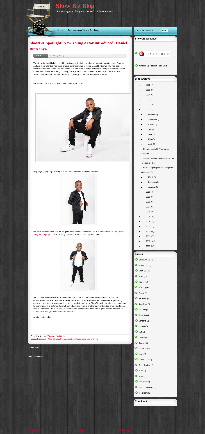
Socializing (143, 304)
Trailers (142, 337)
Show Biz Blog (75, 5)
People (141, 293)
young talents (92, 339)
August (151, 124)
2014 (148, 221)
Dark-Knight (143, 310)
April (150, 144)
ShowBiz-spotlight (67, 339)
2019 (148, 197)
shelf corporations (146, 387)
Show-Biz (142, 271)
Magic (141, 354)
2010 (148, 241)
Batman (142, 343)
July (150, 129)
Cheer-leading (144, 365)
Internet (142, 326)
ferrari (141, 376)
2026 (148, 85)
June (150, 134)
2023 (148, 100)
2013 (148, 226)
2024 (148, 95)
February (152, 182)
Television (143, 315)
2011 (148, 236)
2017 (148, 207)
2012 (148, 231)
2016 (148, 212)
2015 (148, 217)
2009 (148, 246)
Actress (142, 287)
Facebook (143, 298)
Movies (141, 282)
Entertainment (144, 260)
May (150, 139)
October (151, 115)
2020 (148, 192)
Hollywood (143, 265)
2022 (148, 105)
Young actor (81, 339)
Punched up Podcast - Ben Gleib (153, 66)
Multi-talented (53, 339)
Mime (141, 371)
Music (141, 276)
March (151, 177)
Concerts (142, 321)
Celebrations (144, 360)
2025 (148, 90)
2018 (148, 202)
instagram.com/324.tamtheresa (59, 311)
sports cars (143, 393)
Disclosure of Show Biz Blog (83, 30)
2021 (148, 110)
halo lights (143, 382)
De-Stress (143, 349)
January (151, 187)
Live (140, 332)
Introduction (42, 339)
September (153, 119)
